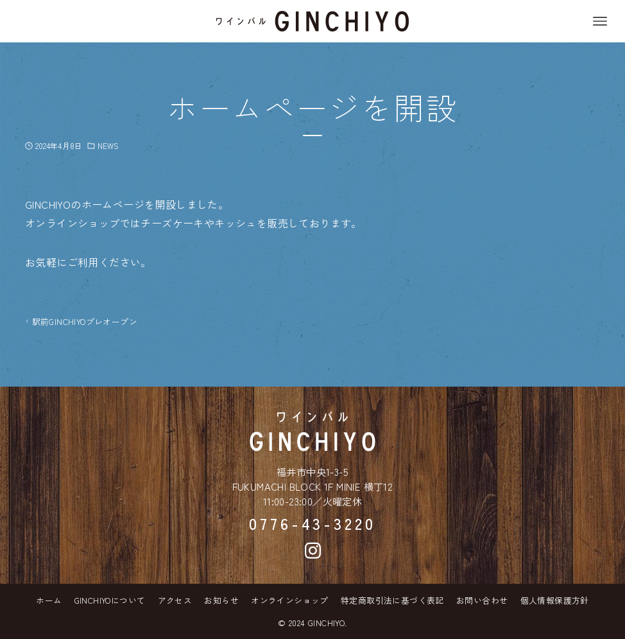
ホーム (49, 600)
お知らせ (221, 600)
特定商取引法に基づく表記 (392, 600)
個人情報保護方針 (554, 600)
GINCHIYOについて (110, 600)
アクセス (175, 600)
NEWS (108, 145)
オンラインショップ (290, 600)
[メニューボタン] (600, 21)
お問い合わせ (482, 600)
